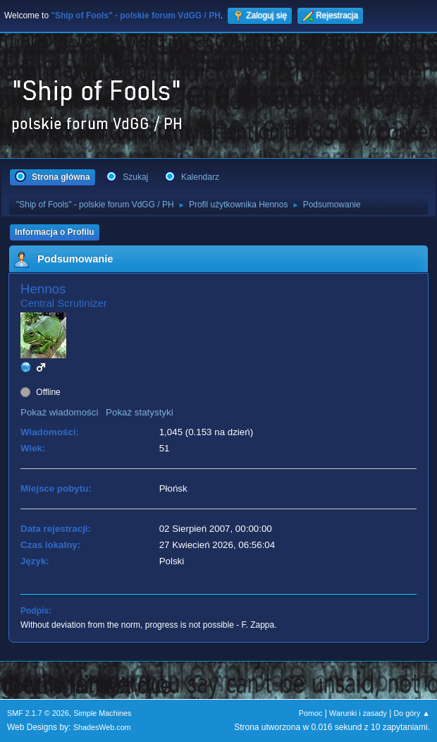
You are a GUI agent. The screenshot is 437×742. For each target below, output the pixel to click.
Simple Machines (102, 713)
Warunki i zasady (358, 713)
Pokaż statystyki (139, 412)
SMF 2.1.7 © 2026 (38, 713)
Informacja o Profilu (54, 232)
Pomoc (311, 713)
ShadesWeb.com (102, 727)
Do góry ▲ (412, 713)
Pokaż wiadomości (59, 412)
